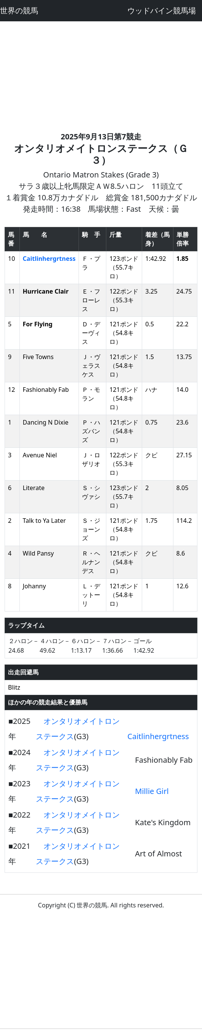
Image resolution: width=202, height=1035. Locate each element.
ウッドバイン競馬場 (161, 10)
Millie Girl (151, 791)
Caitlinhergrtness (49, 258)
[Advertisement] (101, 74)
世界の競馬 (19, 10)
